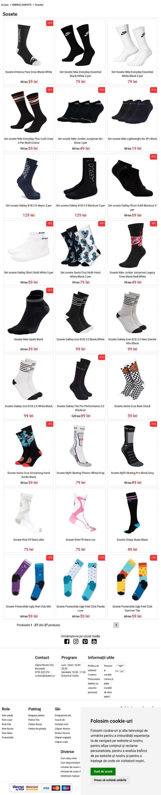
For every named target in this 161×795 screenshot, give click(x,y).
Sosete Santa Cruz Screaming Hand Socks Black (29, 474)
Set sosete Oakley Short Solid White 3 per (28, 272)
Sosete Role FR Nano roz (80, 539)
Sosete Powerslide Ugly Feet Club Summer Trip (132, 608)
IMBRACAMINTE (22, 4)
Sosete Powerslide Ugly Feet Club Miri (28, 606)
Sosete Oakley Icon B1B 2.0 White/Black (29, 406)
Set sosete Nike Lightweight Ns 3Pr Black (132, 138)
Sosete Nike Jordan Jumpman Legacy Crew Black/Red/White (132, 274)
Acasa (5, 4)
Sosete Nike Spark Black (28, 339)
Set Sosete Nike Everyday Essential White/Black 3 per (132, 74)
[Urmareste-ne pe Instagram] (76, 642)
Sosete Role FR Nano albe (28, 539)
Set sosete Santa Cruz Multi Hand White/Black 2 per (81, 274)
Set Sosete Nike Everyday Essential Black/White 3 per (80, 74)
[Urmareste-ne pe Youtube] (94, 642)
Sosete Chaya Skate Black (132, 539)
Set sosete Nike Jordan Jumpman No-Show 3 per (80, 140)
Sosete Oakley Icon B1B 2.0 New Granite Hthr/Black (132, 341)
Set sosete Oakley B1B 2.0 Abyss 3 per (29, 205)
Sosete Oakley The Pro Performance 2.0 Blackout (80, 408)
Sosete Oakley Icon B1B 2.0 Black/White (80, 339)
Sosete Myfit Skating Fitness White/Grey (80, 472)
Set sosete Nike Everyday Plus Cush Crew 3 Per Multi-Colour (28, 140)
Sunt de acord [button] (103, 771)
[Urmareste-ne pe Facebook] (67, 642)
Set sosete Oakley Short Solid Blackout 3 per (132, 207)
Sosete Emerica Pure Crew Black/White (28, 72)
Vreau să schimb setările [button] (110, 780)
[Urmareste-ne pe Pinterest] (85, 642)
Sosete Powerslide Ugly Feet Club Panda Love (80, 608)
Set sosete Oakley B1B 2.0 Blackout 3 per (80, 205)
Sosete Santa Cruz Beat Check (132, 406)
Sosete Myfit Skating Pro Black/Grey (132, 472)
